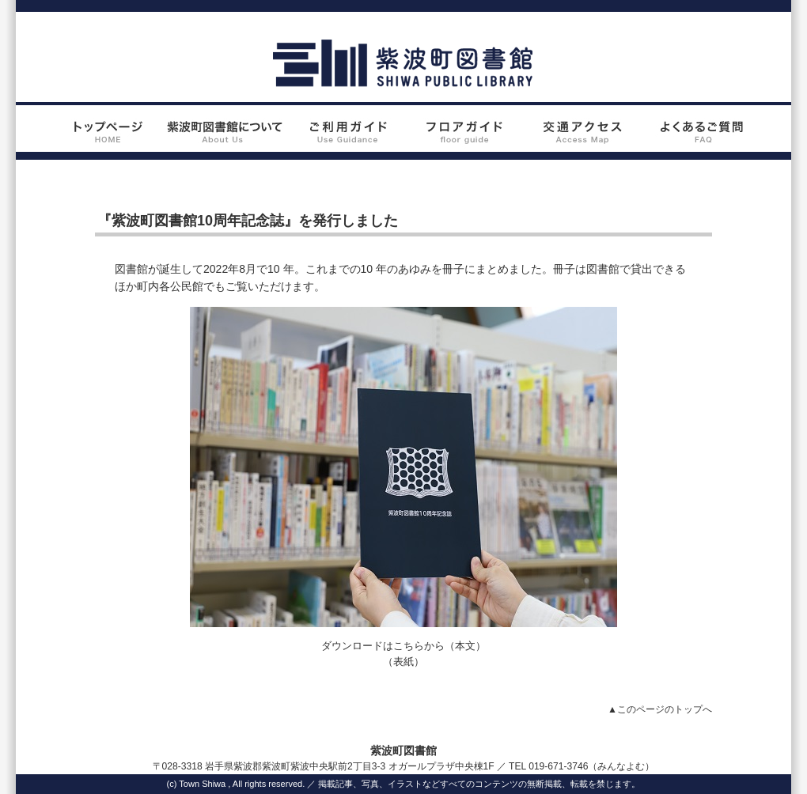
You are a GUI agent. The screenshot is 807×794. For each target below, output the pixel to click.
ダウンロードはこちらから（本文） (403, 646)
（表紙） (403, 661)
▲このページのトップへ (660, 709)
